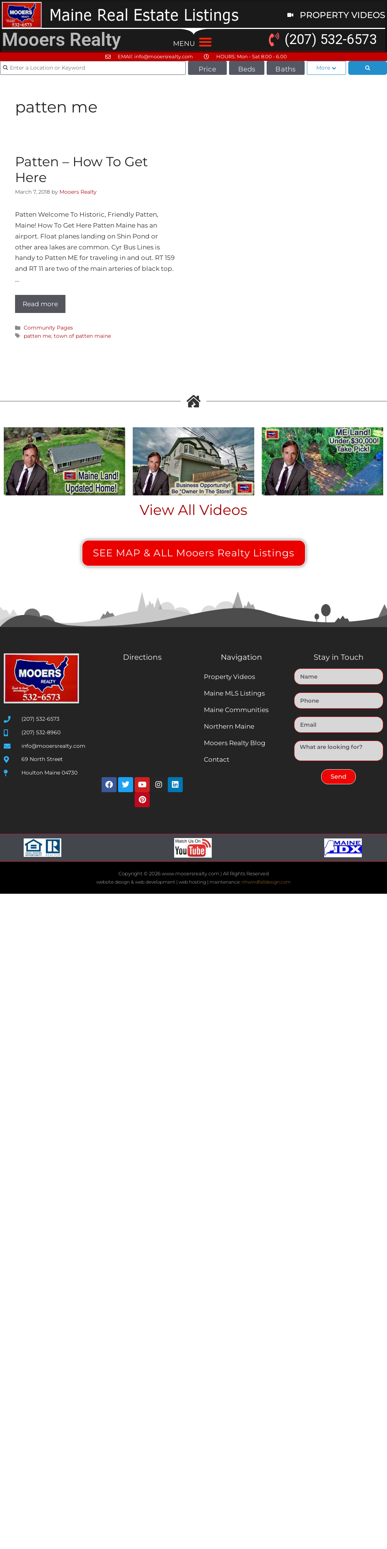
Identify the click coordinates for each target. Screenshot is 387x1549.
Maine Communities (236, 710)
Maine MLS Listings (234, 693)
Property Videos (229, 676)
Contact (216, 759)
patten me (37, 336)
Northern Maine (229, 726)
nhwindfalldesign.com (266, 882)
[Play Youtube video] (64, 461)
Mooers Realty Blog (235, 743)
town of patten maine (82, 336)
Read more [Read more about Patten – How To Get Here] (40, 304)
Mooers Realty (61, 39)
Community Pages (48, 327)
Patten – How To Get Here (81, 169)
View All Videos (193, 510)
